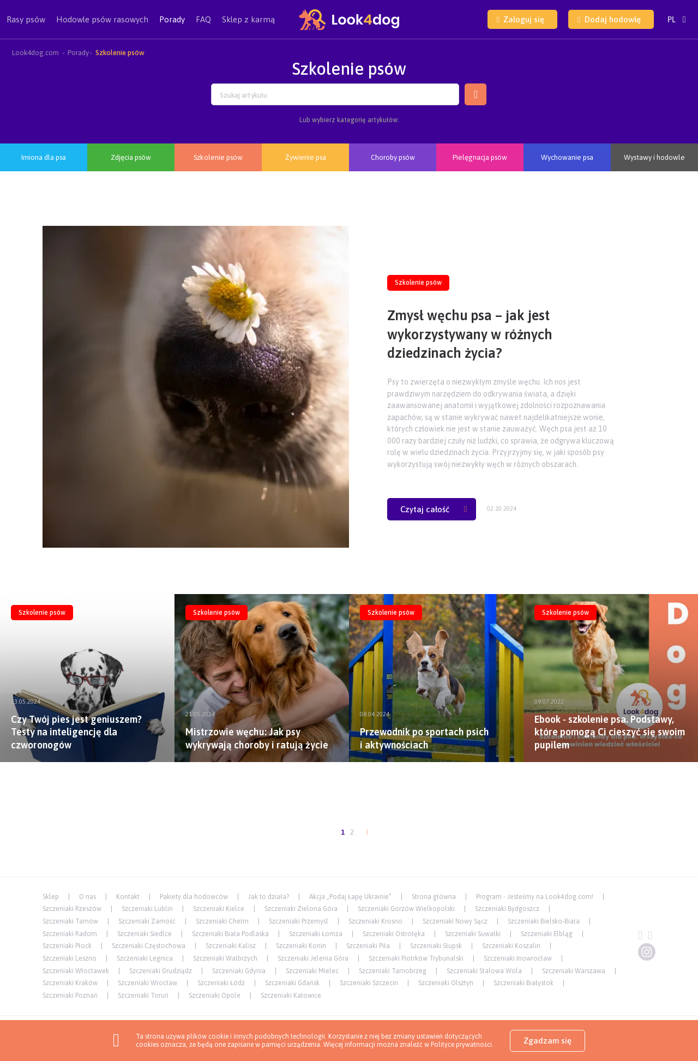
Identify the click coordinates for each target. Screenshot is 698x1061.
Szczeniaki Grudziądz (160, 971)
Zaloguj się (520, 19)
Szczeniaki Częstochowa (148, 946)
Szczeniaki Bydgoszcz (507, 909)
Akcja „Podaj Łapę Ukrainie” (350, 897)
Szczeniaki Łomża (315, 934)
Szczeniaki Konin (301, 946)
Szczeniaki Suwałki (473, 934)
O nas (87, 897)
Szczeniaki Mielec (312, 971)
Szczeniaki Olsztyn (445, 983)
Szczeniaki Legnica (145, 958)
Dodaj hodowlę (608, 19)
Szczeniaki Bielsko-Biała (544, 921)
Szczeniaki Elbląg (547, 934)
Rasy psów (26, 27)
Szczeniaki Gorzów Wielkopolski (406, 909)
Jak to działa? (268, 897)
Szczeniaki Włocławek (76, 971)
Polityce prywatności (461, 1044)
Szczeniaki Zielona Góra (301, 909)
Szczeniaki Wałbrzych (225, 958)
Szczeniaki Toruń (143, 995)
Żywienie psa (305, 157)
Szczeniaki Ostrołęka (394, 934)
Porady (172, 19)
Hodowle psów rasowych (102, 27)
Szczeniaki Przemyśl (298, 921)
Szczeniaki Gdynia (239, 971)
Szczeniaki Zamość (147, 921)
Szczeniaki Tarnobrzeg (392, 971)
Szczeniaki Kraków (70, 983)
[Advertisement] (349, 796)
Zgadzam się (547, 1040)
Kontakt (128, 897)
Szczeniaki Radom (70, 934)
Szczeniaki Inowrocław (518, 958)
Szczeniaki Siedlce (144, 934)
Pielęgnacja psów (480, 157)
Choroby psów (393, 157)
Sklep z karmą (248, 19)
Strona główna (434, 897)
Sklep (51, 897)
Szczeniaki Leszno (70, 958)
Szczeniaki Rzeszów (72, 909)
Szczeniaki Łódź (221, 983)
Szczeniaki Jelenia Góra (313, 958)
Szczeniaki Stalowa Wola (484, 971)
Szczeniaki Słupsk (436, 946)
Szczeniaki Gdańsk (292, 983)
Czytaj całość (433, 509)
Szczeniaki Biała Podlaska (230, 934)
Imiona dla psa (43, 157)
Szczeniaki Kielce (218, 909)
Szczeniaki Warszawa (573, 971)
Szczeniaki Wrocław (147, 983)
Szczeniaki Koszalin (511, 946)
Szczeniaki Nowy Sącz (455, 921)
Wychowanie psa (567, 157)
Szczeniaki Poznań (70, 995)
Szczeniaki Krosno (375, 921)
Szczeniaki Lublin (147, 909)
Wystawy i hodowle (654, 157)
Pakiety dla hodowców (194, 897)
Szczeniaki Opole (214, 995)
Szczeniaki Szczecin (369, 983)
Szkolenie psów (218, 157)
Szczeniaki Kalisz (231, 946)
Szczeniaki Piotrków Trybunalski (416, 958)
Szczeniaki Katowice (291, 995)
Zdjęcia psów (131, 157)
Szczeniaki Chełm (222, 921)
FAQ (203, 19)
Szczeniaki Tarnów (70, 921)
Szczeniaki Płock (67, 946)
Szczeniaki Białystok (523, 983)
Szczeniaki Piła (368, 946)
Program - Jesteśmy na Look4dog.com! (534, 897)
